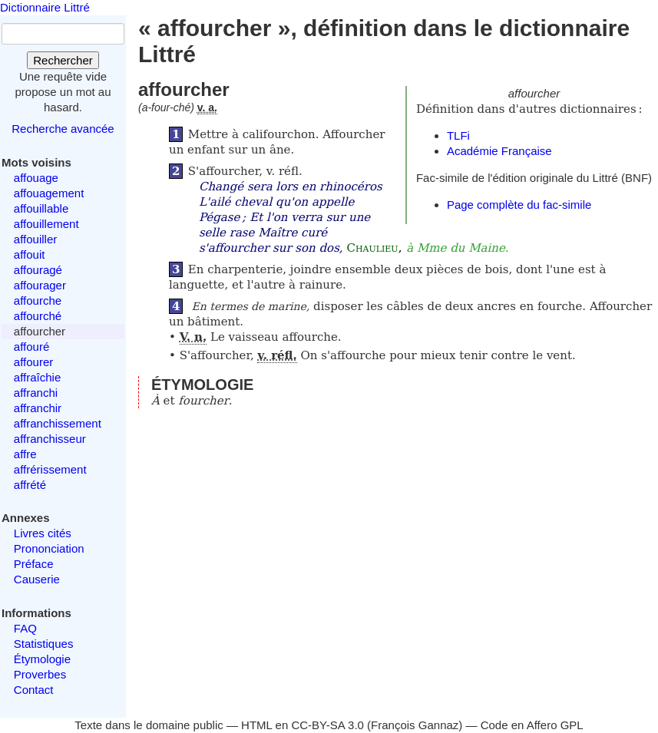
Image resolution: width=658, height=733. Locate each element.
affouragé (38, 269)
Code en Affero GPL (532, 724)
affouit (29, 254)
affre (25, 454)
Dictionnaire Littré (45, 7)
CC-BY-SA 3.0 (327, 724)
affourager (40, 285)
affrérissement (50, 469)
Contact (34, 689)
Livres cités (42, 533)
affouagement (49, 193)
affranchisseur (50, 438)
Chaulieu (372, 248)
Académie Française (499, 150)
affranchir (37, 407)
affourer (33, 361)
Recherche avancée (63, 128)
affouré (31, 346)
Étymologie (42, 658)
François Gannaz (414, 724)
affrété (30, 484)
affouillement (46, 223)
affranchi (36, 392)
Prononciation (49, 548)
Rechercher (63, 60)
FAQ (25, 628)
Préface (34, 563)
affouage (36, 177)
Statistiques (44, 643)
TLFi (458, 135)
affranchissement (57, 423)
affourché (37, 315)
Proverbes (40, 674)
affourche (37, 300)
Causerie (37, 579)
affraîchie (37, 377)
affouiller (35, 239)
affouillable (41, 208)
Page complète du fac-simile (519, 204)
